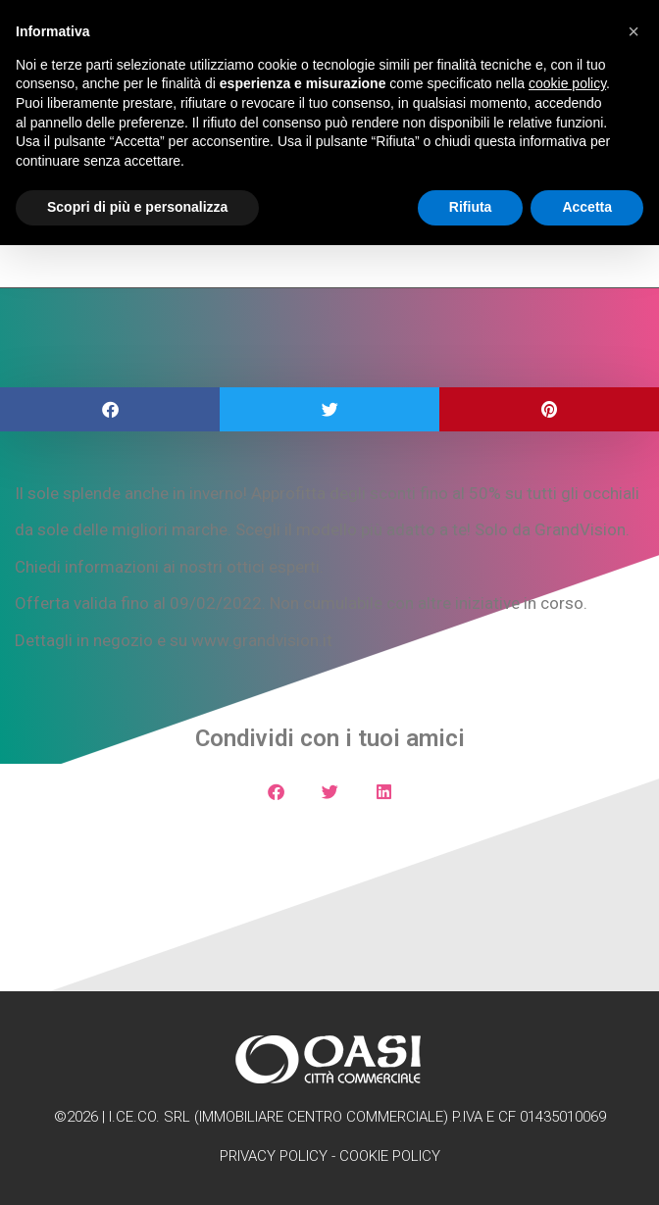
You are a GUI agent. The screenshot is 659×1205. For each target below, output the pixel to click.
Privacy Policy (274, 1156)
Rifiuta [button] (470, 207)
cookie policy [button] (567, 83)
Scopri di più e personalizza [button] (137, 207)
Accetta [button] (587, 207)
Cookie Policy (389, 1156)
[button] (110, 409)
